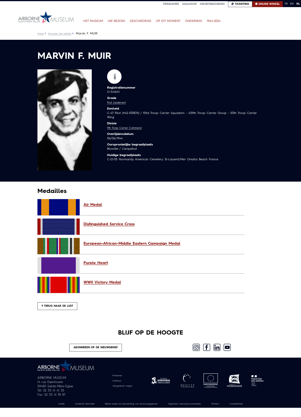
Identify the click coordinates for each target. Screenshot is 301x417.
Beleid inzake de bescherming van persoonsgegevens (141, 408)
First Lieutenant (118, 102)
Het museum (93, 21)
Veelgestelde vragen (122, 391)
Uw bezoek (116, 21)
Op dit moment (168, 21)
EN (292, 3)
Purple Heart (96, 263)
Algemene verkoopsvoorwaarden (206, 408)
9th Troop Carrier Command (127, 128)
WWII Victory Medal (102, 282)
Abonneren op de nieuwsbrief (96, 351)
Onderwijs (193, 21)
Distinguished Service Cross (109, 224)
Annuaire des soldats (62, 33)
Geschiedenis (140, 21)
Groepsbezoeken (212, 4)
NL (298, 3)
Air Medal (93, 205)
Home (41, 33)
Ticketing (242, 4)
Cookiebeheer (150, 413)
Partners (242, 408)
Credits (58, 408)
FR (286, 3)
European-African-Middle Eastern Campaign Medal (132, 244)
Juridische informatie (85, 408)
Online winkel (269, 4)
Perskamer (171, 4)
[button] (162, 205)
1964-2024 (214, 21)
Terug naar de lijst (62, 307)
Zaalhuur (189, 4)
